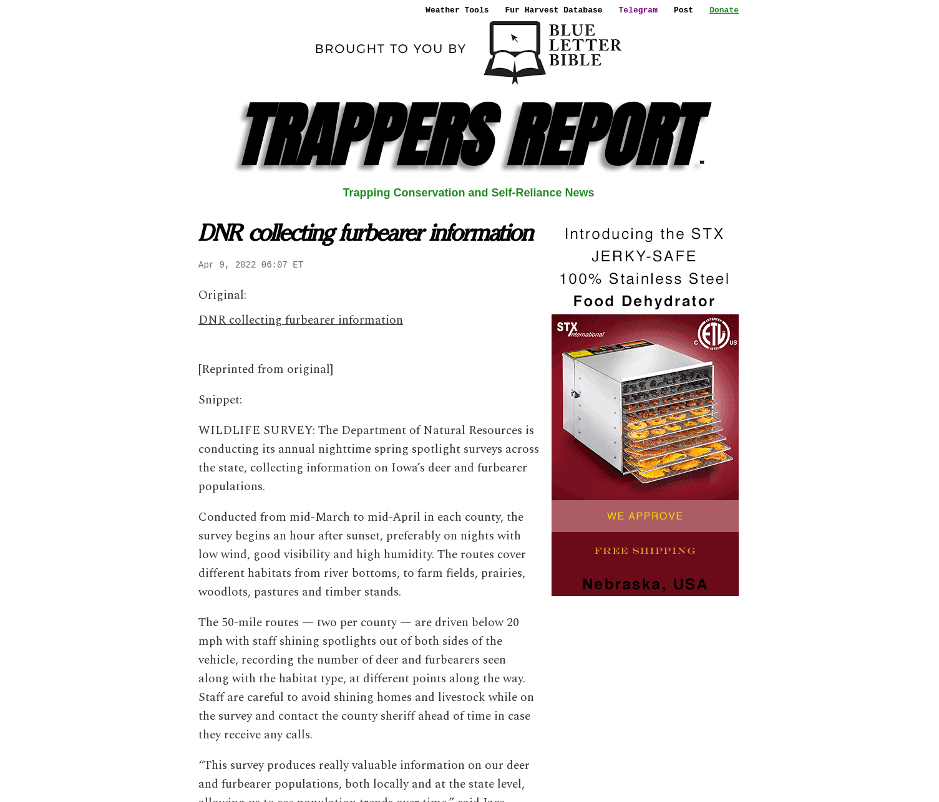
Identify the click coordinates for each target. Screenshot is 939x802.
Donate (724, 10)
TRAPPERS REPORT (469, 135)
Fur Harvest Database (554, 10)
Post (683, 10)
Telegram (638, 10)
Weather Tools (457, 10)
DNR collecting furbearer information (300, 320)
